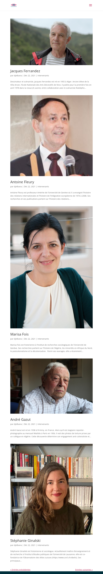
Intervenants (43, 75)
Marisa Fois (19, 334)
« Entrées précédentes (20, 569)
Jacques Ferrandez (25, 70)
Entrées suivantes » (84, 569)
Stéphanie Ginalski (25, 540)
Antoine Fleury (22, 181)
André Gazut (20, 419)
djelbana (18, 75)
